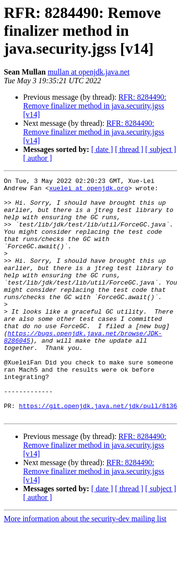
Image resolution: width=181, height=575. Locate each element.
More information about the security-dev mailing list (85, 566)
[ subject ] (160, 149)
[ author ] (37, 158)
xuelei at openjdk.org (88, 190)
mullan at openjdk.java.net (89, 72)
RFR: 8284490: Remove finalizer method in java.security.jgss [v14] (94, 106)
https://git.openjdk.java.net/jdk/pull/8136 (98, 452)
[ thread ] (129, 149)
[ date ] (102, 149)
